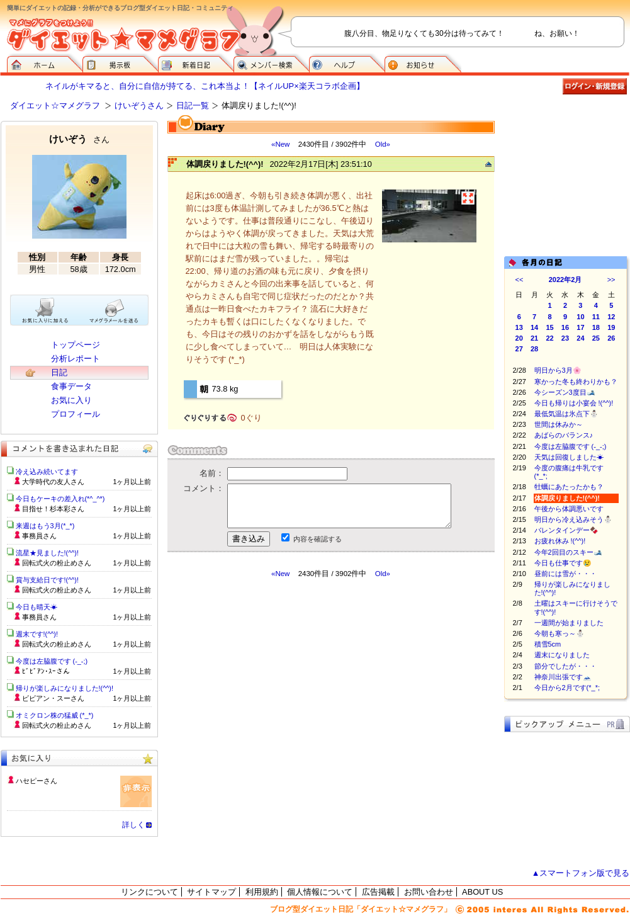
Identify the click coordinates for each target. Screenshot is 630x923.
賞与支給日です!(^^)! (52, 580)
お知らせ (423, 63)
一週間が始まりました (569, 622)
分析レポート (75, 358)
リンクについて (149, 892)
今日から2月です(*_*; (567, 687)
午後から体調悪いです (569, 508)
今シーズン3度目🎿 (564, 392)
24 (580, 338)
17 (580, 327)
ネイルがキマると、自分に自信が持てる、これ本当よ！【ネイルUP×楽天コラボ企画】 (204, 86)
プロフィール (75, 414)
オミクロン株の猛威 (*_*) (55, 715)
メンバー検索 (271, 63)
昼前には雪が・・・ (572, 573)
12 (611, 316)
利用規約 (261, 892)
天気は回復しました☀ (569, 457)
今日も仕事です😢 (563, 563)
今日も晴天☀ (36, 607)
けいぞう (79, 138)
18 (596, 327)
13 (519, 327)
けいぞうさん (139, 105)
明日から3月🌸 (558, 370)
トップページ (75, 344)
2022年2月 (565, 279)
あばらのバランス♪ (563, 435)
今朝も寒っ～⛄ (566, 633)
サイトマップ (211, 892)
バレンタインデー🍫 (566, 530)
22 (549, 338)
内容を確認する (317, 539)
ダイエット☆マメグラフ (55, 105)
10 (580, 316)
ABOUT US (482, 892)
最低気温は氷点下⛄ (566, 413)
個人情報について (319, 892)
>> (611, 279)
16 (565, 327)
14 (534, 327)
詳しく (133, 825)
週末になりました (565, 655)
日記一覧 (192, 105)
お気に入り (71, 400)
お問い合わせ (428, 892)
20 (519, 338)
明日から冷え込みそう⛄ (573, 519)
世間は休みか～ (558, 424)
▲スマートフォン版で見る (581, 873)
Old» (382, 144)
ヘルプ (347, 63)
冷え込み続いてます (47, 471)
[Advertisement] (258, 667)
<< (519, 279)
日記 (59, 372)
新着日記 (195, 63)
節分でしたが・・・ (565, 666)
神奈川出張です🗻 (563, 677)
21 (534, 338)
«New (280, 144)
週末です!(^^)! (37, 634)
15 (549, 327)
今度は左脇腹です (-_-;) (570, 446)
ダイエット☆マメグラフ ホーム (44, 63)
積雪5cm (547, 644)
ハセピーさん (36, 780)
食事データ (71, 386)
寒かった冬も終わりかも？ (575, 381)
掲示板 (120, 63)
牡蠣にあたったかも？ (569, 486)
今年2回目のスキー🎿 (568, 552)
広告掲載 (378, 892)
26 (611, 338)
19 (611, 327)
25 (596, 338)
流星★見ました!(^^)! (47, 553)
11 (596, 316)
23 (565, 338)
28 (534, 349)
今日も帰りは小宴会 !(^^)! (574, 403)
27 (519, 349)
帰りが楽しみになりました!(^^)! (65, 688)
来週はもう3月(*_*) (45, 525)
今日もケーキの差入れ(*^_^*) (60, 498)
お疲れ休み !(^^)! (560, 541)
